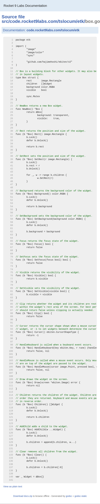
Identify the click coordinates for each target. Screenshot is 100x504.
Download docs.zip (22, 496)
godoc (69, 496)
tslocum (67, 21)
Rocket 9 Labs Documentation (25, 5)
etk (80, 21)
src (5, 21)
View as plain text (12, 486)
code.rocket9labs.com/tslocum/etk (53, 30)
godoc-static (81, 496)
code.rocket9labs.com (33, 21)
